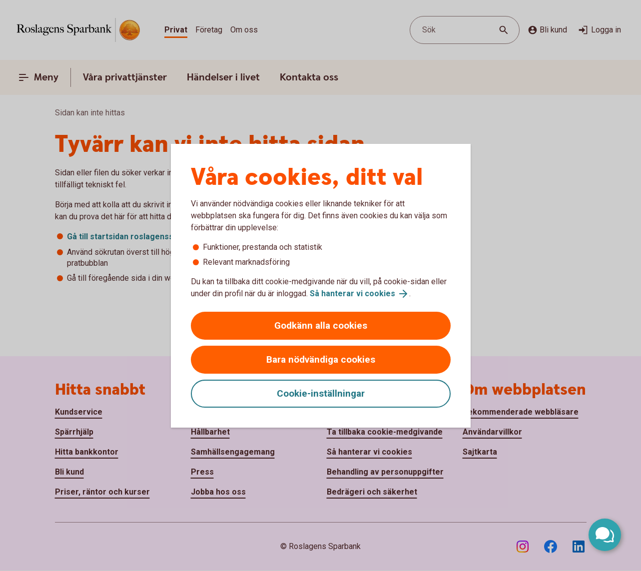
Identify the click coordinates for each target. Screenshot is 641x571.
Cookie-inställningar (321, 393)
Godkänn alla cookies (320, 325)
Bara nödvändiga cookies (320, 359)
